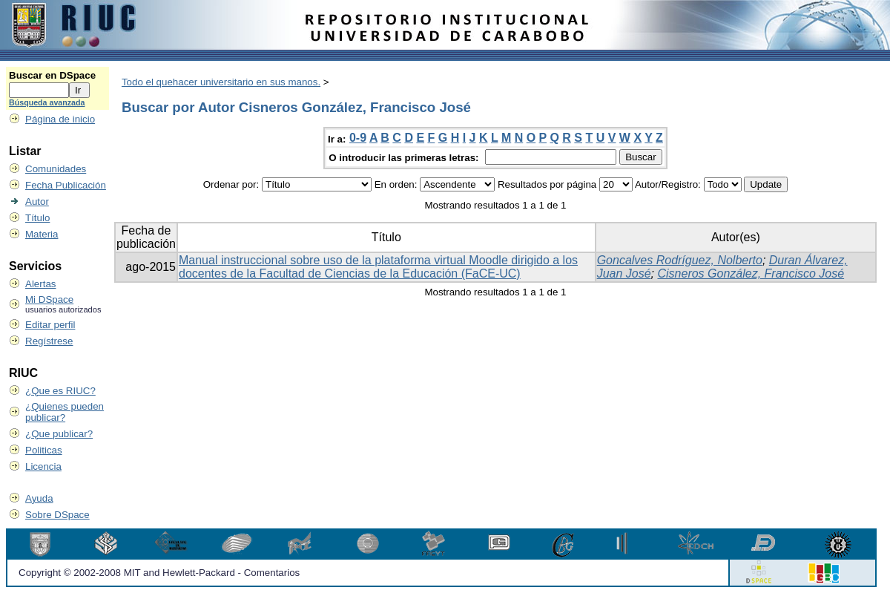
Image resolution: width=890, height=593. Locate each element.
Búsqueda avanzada (47, 102)
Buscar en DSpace (52, 75)
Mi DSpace (49, 299)
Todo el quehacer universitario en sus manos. (221, 82)
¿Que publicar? (59, 433)
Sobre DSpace (57, 514)
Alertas (40, 283)
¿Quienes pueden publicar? (64, 412)
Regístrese (49, 341)
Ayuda (39, 498)
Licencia (43, 466)
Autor (37, 201)
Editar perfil (50, 324)
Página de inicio (60, 119)
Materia (41, 234)
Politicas (43, 450)
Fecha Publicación (65, 185)
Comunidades (55, 168)
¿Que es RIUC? (60, 390)
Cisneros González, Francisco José (750, 273)
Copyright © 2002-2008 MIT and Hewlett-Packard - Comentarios (159, 572)
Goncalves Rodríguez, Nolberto (679, 260)
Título (37, 217)
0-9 (357, 137)
